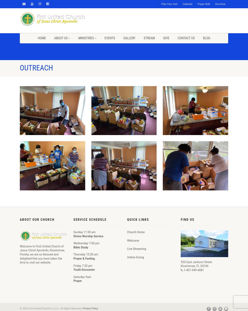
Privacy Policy (90, 308)
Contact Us (186, 38)
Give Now (220, 4)
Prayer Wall (204, 4)
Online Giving (135, 257)
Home (42, 38)
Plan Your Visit (170, 4)
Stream (149, 38)
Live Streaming (136, 248)
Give (166, 38)
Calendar (187, 4)
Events (110, 38)
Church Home (136, 232)
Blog (206, 38)
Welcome (133, 240)
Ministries (87, 38)
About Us (62, 38)
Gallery (129, 38)
